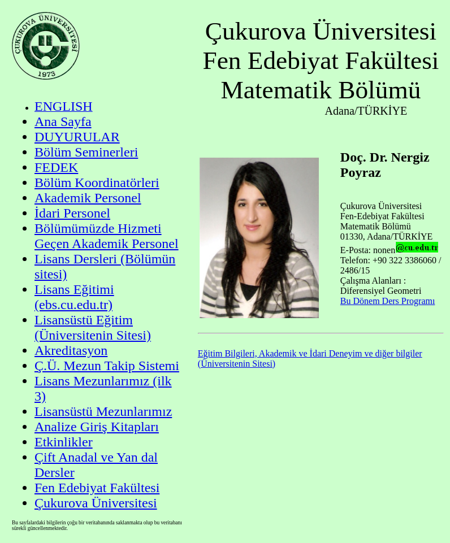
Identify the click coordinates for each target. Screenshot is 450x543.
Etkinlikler (63, 442)
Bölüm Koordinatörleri (96, 182)
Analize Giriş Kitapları (96, 426)
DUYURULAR (77, 136)
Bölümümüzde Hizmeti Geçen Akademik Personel (106, 236)
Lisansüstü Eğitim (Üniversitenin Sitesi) (92, 327)
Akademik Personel (87, 197)
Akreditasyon (70, 350)
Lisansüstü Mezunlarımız (103, 411)
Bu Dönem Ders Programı (387, 301)
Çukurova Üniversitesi (95, 503)
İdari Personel (72, 213)
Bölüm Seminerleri (86, 152)
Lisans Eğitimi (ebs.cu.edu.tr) (74, 297)
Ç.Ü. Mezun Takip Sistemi (106, 365)
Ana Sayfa (63, 121)
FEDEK (56, 167)
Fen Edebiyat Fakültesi (96, 487)
